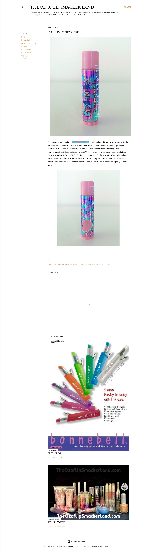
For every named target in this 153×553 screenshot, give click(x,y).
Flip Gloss (55, 453)
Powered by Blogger (76, 541)
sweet (24, 59)
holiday (24, 46)
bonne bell (25, 40)
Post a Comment (59, 527)
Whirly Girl (57, 522)
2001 (23, 37)
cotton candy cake (29, 43)
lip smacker (26, 49)
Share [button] (23, 27)
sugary (24, 56)
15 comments (58, 458)
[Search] (128, 7)
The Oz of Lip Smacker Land (62, 7)
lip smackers (26, 53)
